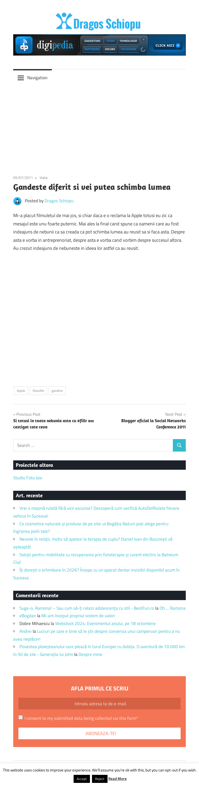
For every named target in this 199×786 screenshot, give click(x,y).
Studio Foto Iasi (27, 477)
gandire (57, 390)
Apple (21, 390)
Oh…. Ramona (173, 608)
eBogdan (27, 615)
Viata (43, 177)
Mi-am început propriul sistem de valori (78, 615)
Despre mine (90, 654)
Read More (117, 779)
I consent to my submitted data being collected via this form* (81, 718)
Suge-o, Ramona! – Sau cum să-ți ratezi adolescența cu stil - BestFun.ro (86, 608)
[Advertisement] (99, 125)
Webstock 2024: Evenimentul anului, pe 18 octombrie (105, 623)
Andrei (25, 631)
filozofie (38, 390)
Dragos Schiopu (59, 200)
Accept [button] (82, 778)
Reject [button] (99, 778)
